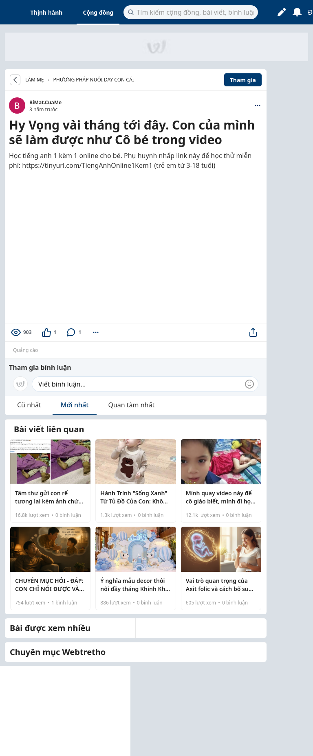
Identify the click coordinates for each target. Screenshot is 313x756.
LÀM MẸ (34, 80)
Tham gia (243, 80)
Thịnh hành (47, 12)
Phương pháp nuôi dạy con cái (93, 79)
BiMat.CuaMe (45, 102)
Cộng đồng (98, 12)
